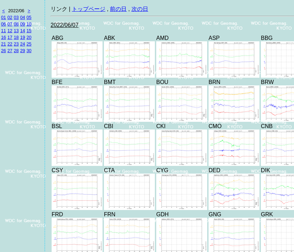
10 (29, 24)
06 (3, 24)
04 (22, 17)
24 (22, 44)
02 (9, 17)
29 (22, 50)
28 (16, 50)
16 (3, 37)
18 (16, 37)
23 (16, 44)
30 (29, 50)
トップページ (88, 9)
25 (29, 44)
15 (29, 30)
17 (9, 37)
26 (3, 50)
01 (3, 17)
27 (9, 50)
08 (16, 24)
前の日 (118, 9)
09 (22, 24)
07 (9, 24)
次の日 (139, 9)
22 (9, 44)
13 (16, 30)
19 (22, 37)
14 (22, 30)
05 (29, 17)
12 (9, 30)
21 (3, 44)
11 (3, 30)
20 (29, 37)
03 (16, 17)
